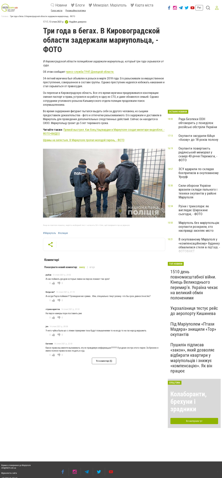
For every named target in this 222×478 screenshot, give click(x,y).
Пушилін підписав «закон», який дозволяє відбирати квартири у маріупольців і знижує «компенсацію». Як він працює (192, 358)
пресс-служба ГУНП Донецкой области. (90, 71)
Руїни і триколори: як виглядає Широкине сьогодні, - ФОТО (194, 210)
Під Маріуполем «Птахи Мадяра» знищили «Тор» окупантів (193, 329)
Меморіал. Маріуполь (108, 5)
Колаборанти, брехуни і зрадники (188, 401)
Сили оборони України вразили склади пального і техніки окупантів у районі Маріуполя (198, 191)
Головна (4, 16)
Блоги (78, 5)
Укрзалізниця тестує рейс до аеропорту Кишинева (194, 311)
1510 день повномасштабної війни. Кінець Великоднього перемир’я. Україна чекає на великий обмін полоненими (194, 285)
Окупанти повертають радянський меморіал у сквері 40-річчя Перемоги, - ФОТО (198, 154)
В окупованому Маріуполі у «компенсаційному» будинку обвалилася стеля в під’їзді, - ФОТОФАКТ (199, 245)
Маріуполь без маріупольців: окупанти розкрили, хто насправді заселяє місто (199, 227)
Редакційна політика (76, 10)
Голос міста (56, 10)
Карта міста (141, 5)
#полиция (63, 233)
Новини (59, 5)
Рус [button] (199, 7)
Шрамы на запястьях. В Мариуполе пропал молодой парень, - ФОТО (83, 140)
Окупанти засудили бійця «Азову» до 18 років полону (198, 138)
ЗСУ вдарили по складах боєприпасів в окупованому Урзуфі (199, 173)
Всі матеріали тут (194, 421)
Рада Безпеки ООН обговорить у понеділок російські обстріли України (198, 123)
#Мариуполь (49, 233)
